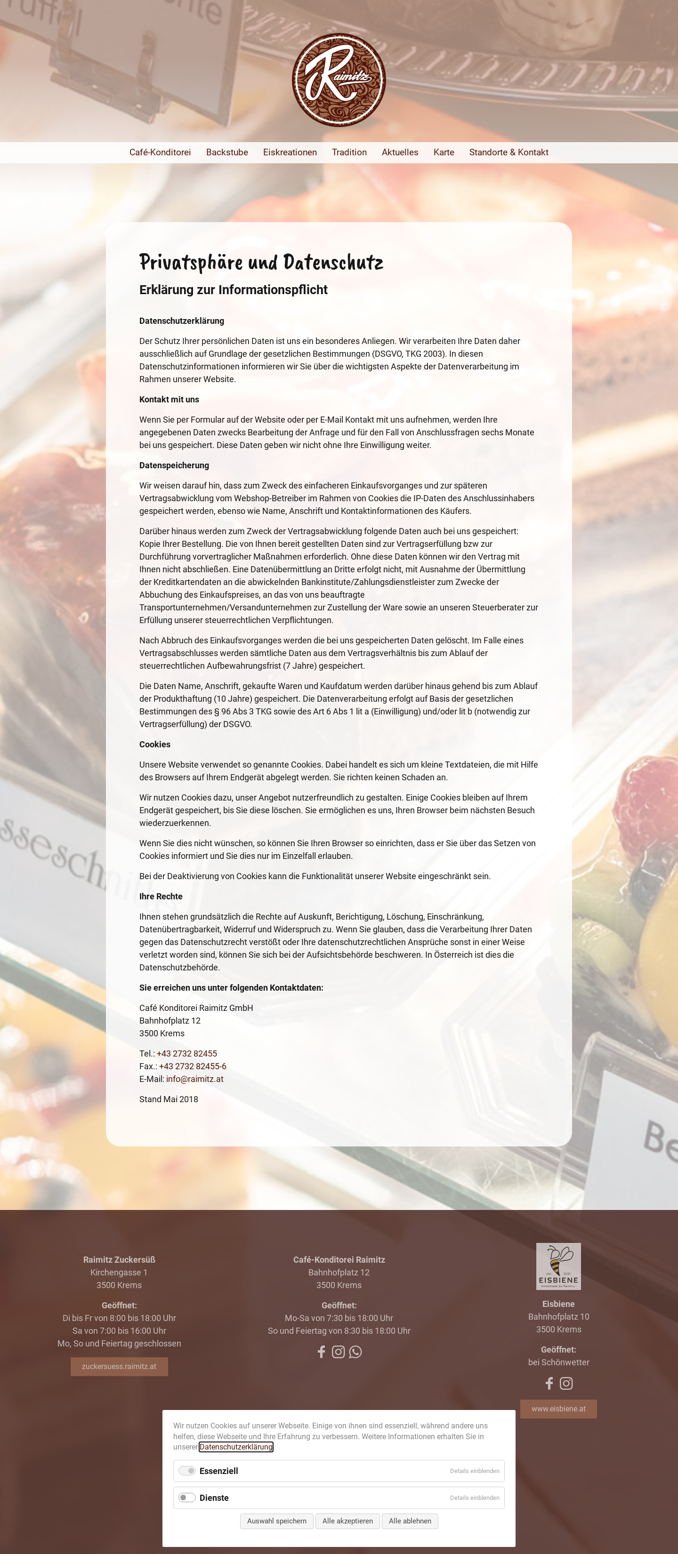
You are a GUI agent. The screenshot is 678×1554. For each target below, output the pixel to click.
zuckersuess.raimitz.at (119, 1366)
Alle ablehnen (410, 1521)
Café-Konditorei (160, 152)
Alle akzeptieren (348, 1521)
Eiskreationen (290, 152)
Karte (444, 152)
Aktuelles (400, 152)
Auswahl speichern (277, 1521)
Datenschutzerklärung (236, 1446)
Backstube (227, 152)
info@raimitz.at (195, 1079)
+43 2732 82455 (187, 1053)
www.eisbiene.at (559, 1408)
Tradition (349, 152)
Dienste (214, 1498)
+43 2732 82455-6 (192, 1066)
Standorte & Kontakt (509, 152)
